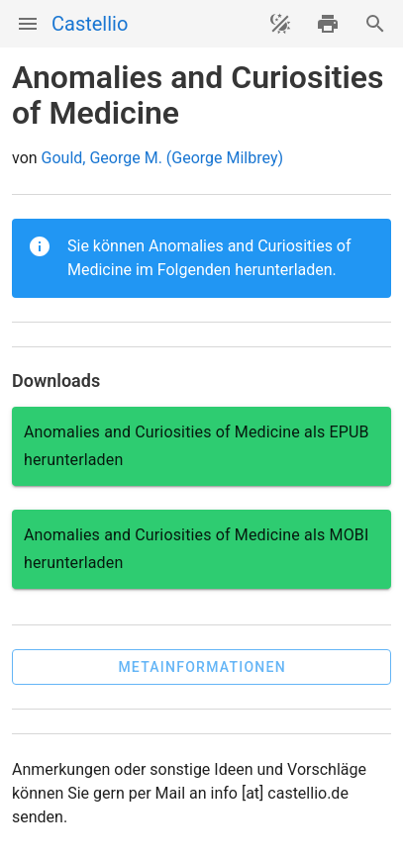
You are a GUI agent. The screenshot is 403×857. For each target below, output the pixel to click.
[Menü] (27, 24)
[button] (201, 667)
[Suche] (375, 24)
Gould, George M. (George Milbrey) (162, 157)
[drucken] (328, 24)
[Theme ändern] (280, 24)
